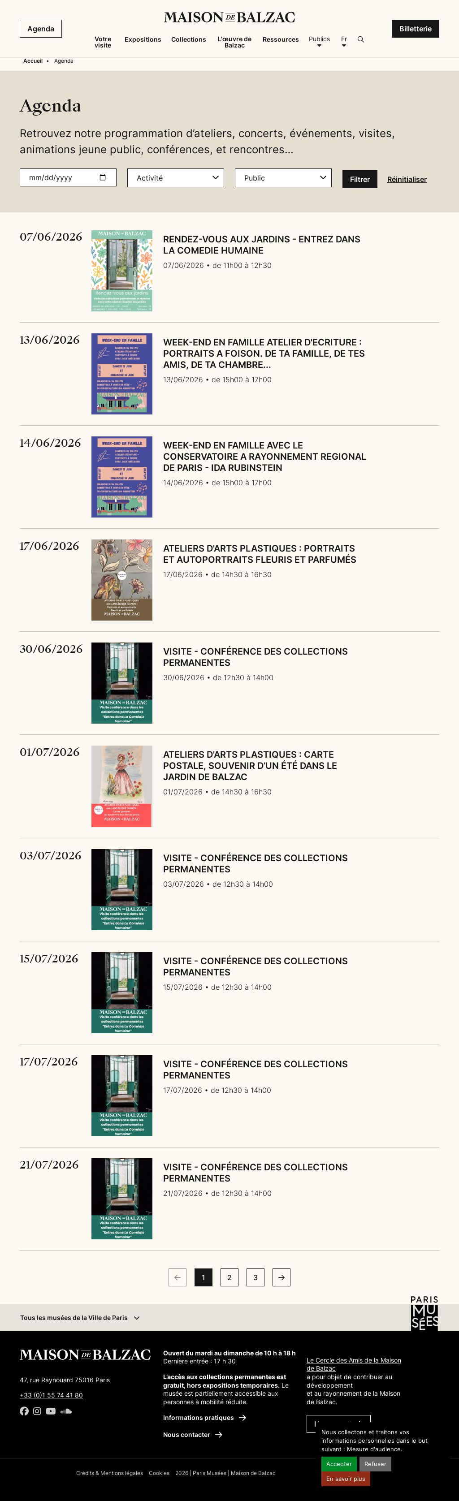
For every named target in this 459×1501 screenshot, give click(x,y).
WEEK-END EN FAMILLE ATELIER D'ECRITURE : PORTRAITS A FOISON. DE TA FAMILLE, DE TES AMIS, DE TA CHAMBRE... (264, 353)
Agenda (40, 28)
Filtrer (360, 179)
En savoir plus (345, 1478)
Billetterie (415, 28)
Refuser (375, 1464)
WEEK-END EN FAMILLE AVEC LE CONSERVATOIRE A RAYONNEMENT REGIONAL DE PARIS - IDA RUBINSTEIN (264, 456)
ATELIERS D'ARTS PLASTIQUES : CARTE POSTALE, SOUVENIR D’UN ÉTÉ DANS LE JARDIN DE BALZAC (250, 765)
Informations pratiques (204, 1417)
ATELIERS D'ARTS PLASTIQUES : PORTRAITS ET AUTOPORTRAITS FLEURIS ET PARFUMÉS (259, 554)
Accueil (33, 60)
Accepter (339, 1464)
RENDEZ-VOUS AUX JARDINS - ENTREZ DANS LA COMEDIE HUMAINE (261, 245)
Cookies (159, 1473)
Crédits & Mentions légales (109, 1473)
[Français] (343, 42)
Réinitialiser (407, 179)
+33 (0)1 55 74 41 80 (51, 1395)
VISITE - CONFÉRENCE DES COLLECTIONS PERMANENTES (255, 657)
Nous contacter (192, 1434)
